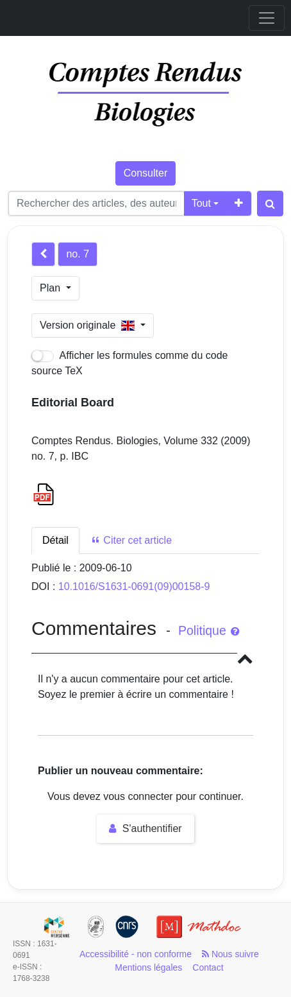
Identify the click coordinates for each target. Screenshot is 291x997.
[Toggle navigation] (267, 18)
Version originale (89, 325)
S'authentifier (145, 828)
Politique (208, 630)
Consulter (145, 173)
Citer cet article (131, 540)
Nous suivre (230, 954)
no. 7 (77, 253)
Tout (201, 203)
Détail (55, 540)
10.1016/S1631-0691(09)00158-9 (134, 586)
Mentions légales (148, 967)
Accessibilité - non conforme (135, 954)
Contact (207, 967)
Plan (51, 287)
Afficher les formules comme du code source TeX (129, 363)
